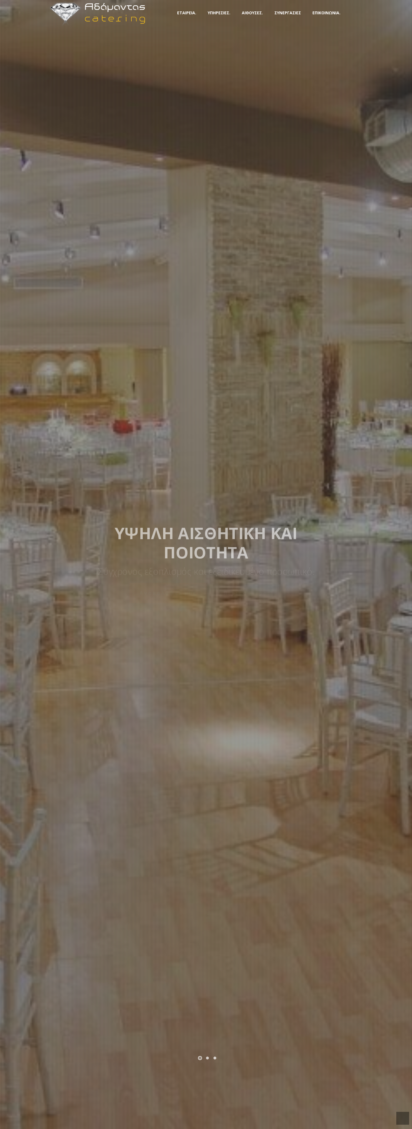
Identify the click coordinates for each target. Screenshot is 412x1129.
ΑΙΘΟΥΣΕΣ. (252, 12)
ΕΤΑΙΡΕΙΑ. (186, 12)
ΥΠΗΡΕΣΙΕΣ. (219, 12)
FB (357, 12)
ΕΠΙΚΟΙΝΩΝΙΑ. (326, 12)
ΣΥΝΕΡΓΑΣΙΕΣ (287, 12)
